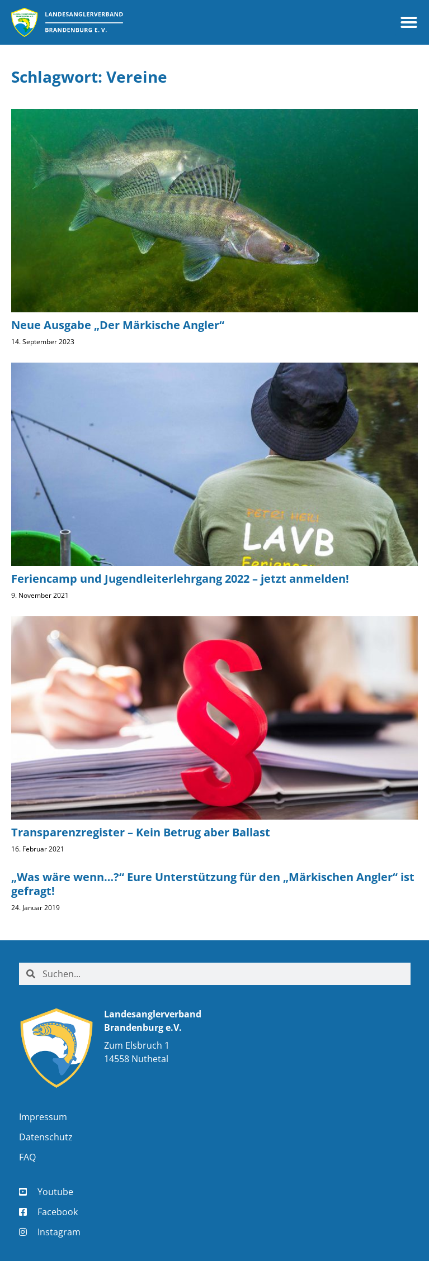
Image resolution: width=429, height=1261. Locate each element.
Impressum (43, 1116)
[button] (408, 22)
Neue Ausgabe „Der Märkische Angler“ (117, 324)
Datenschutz (46, 1137)
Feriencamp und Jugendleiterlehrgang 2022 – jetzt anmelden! (180, 578)
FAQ (27, 1157)
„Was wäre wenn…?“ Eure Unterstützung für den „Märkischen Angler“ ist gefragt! (212, 883)
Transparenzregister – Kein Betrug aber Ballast (140, 832)
